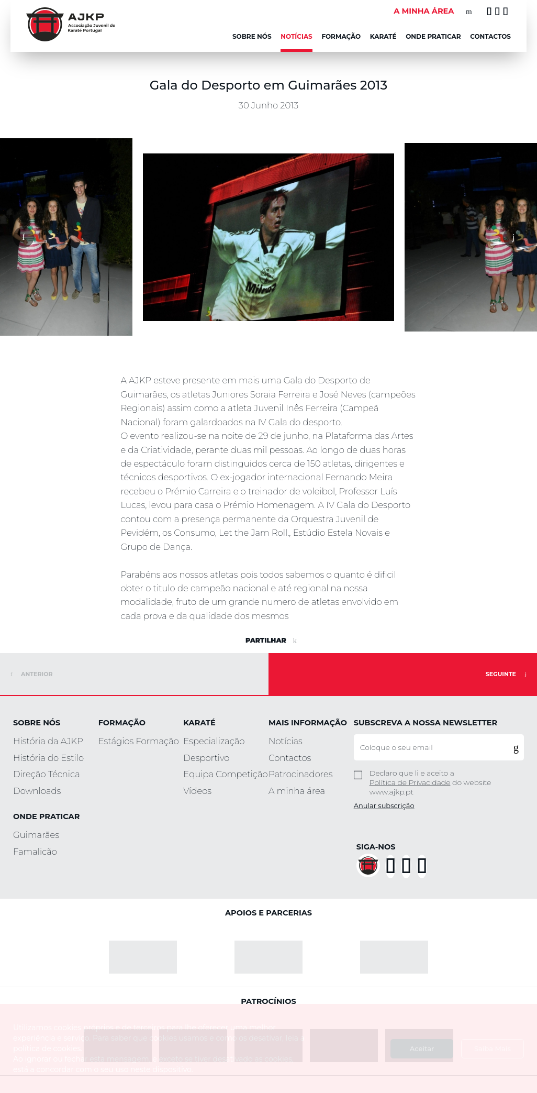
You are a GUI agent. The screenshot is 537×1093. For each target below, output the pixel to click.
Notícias (285, 741)
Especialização (213, 741)
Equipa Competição (225, 774)
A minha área (296, 791)
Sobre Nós (252, 36)
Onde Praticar (433, 36)
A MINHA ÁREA (424, 11)
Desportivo (206, 758)
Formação (341, 36)
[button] (23, 237)
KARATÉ (383, 36)
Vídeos (197, 791)
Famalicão (35, 851)
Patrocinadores (300, 774)
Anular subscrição (384, 805)
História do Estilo (48, 758)
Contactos (490, 36)
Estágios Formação (138, 741)
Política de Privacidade (410, 782)
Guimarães (36, 835)
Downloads (37, 791)
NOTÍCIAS (296, 36)
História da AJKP (48, 741)
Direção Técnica (46, 774)
